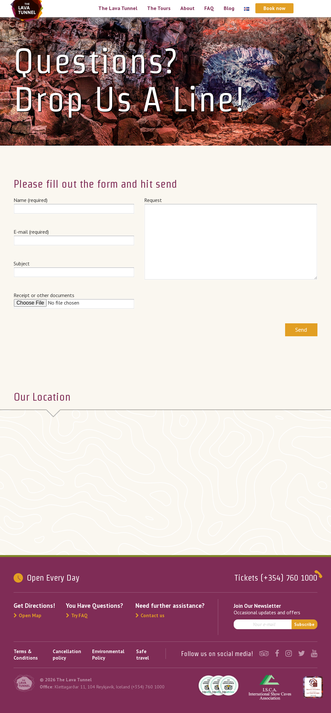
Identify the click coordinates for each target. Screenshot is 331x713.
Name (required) (74, 204)
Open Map (27, 615)
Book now (274, 8)
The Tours (159, 8)
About (187, 8)
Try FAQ (77, 615)
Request (230, 239)
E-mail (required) (74, 235)
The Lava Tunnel (117, 8)
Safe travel (142, 654)
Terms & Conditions (26, 654)
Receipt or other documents (74, 300)
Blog (229, 8)
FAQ (209, 8)
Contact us (150, 615)
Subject (74, 267)
